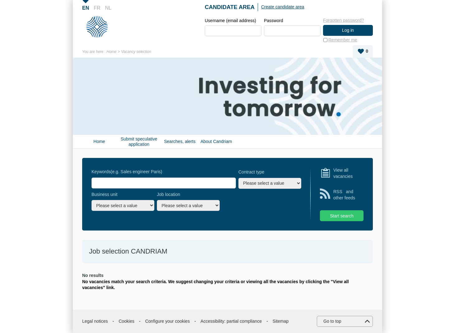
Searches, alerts (179, 141)
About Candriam (216, 141)
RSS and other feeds (344, 194)
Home (111, 52)
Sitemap (280, 321)
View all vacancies (343, 173)
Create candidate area (282, 6)
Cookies (126, 321)
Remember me (342, 39)
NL (108, 8)
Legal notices (95, 321)
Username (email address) (230, 20)
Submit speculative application (139, 141)
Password (273, 20)
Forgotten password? (343, 20)
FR (97, 8)
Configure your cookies (167, 321)
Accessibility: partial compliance (231, 321)
